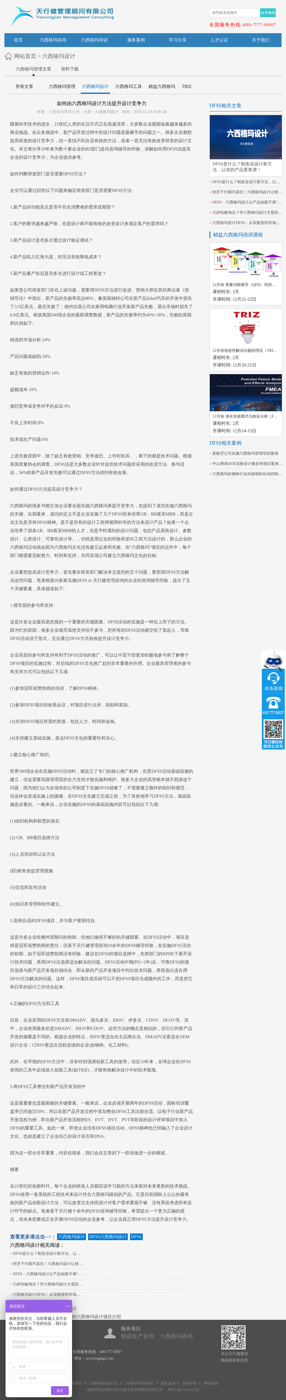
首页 (18, 40)
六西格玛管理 (62, 86)
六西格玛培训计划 (103, 1383)
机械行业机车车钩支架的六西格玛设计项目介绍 (74, 1316)
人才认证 (219, 40)
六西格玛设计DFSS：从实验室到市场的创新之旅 (48, 1294)
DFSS (172, 149)
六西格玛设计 (58, 56)
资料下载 (70, 69)
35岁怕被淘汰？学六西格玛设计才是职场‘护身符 (48, 1284)
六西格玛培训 (94, 40)
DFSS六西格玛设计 (107, 1236)
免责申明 (189, 1383)
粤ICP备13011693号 (183, 1390)
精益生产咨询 (137, 1336)
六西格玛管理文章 (33, 69)
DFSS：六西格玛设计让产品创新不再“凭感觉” (48, 1274)
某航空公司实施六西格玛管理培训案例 (245, 453)
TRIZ (187, 86)
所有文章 (24, 86)
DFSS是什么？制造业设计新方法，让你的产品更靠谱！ (48, 1253)
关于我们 (261, 40)
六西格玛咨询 (53, 40)
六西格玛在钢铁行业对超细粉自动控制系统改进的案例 (247, 474)
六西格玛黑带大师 (64, 112)
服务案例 (136, 40)
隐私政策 (168, 1383)
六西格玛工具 (128, 86)
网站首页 (25, 56)
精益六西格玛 (162, 86)
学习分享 (178, 40)
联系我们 (75, 1383)
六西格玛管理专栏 (139, 1383)
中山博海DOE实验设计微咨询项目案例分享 (247, 464)
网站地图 (211, 1383)
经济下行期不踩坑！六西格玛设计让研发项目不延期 (48, 1264)
